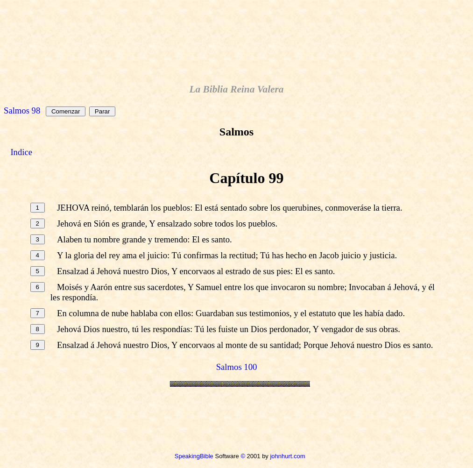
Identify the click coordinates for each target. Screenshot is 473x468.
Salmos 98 (22, 110)
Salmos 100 (236, 367)
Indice (21, 152)
